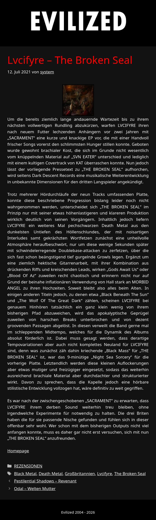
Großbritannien (80, 473)
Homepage (18, 450)
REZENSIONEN (28, 466)
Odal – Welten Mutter (35, 488)
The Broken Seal (130, 473)
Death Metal (51, 473)
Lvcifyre (104, 473)
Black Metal (25, 473)
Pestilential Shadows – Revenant (45, 481)
